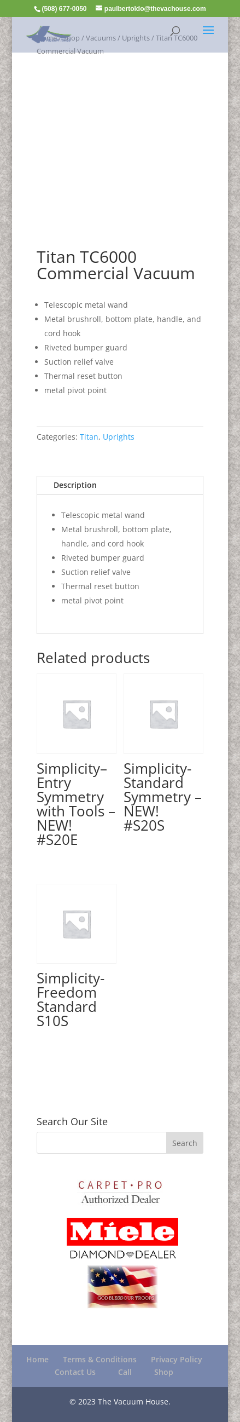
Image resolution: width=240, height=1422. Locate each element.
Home (37, 1359)
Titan (89, 436)
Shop (163, 1372)
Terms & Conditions (100, 1359)
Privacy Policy (176, 1359)
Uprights (118, 436)
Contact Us (75, 1372)
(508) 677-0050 (64, 9)
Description (75, 485)
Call (125, 1372)
